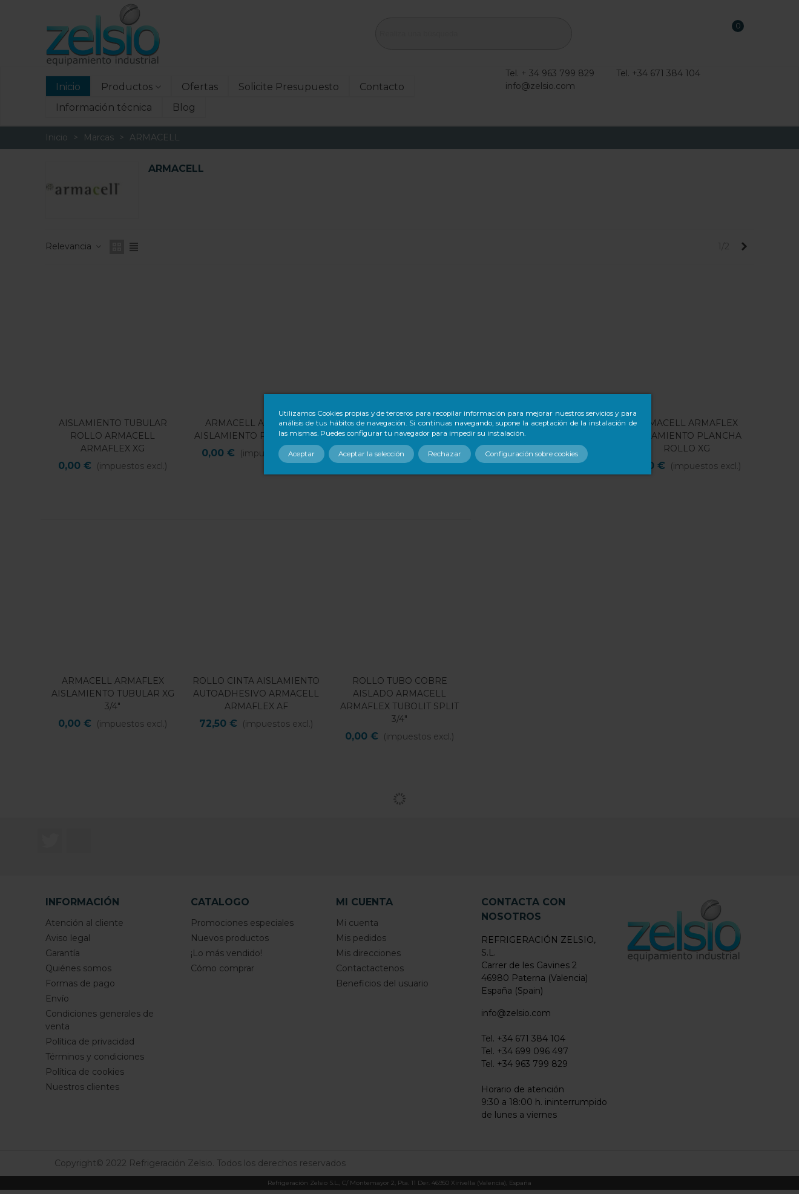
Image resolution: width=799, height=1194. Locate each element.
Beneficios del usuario (382, 983)
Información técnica (104, 107)
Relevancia (73, 246)
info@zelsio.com (540, 85)
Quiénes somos (78, 968)
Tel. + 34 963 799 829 (549, 73)
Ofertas (200, 87)
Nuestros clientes (82, 1086)
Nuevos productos (230, 938)
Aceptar (301, 454)
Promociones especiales (242, 922)
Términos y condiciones (94, 1056)
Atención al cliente (84, 922)
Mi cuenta (357, 922)
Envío (57, 998)
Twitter (50, 840)
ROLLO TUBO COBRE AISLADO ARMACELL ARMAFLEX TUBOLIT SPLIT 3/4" (399, 699)
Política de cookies (84, 1071)
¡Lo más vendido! (226, 953)
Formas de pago (80, 983)
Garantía (62, 953)
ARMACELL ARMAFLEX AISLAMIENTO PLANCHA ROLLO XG (686, 436)
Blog (184, 107)
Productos (127, 87)
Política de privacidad (89, 1041)
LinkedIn (79, 840)
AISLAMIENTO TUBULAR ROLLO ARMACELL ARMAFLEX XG (113, 436)
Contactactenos (370, 968)
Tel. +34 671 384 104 (658, 73)
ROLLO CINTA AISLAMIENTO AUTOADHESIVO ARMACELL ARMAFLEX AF (256, 693)
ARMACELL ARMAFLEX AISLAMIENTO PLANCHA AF (256, 429)
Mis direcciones (368, 953)
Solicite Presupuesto (288, 87)
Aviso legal (67, 938)
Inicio (68, 87)
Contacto (382, 87)
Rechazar (444, 454)
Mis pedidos (361, 938)
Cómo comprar (222, 968)
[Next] (744, 247)
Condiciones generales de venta (99, 1020)
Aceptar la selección (371, 454)
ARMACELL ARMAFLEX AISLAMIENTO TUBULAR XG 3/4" (112, 693)
